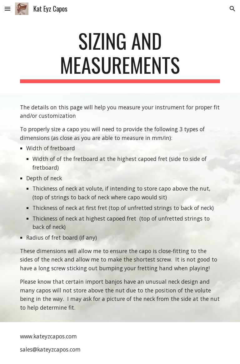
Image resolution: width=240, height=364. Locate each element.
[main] (120, 56)
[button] (7, 8)
